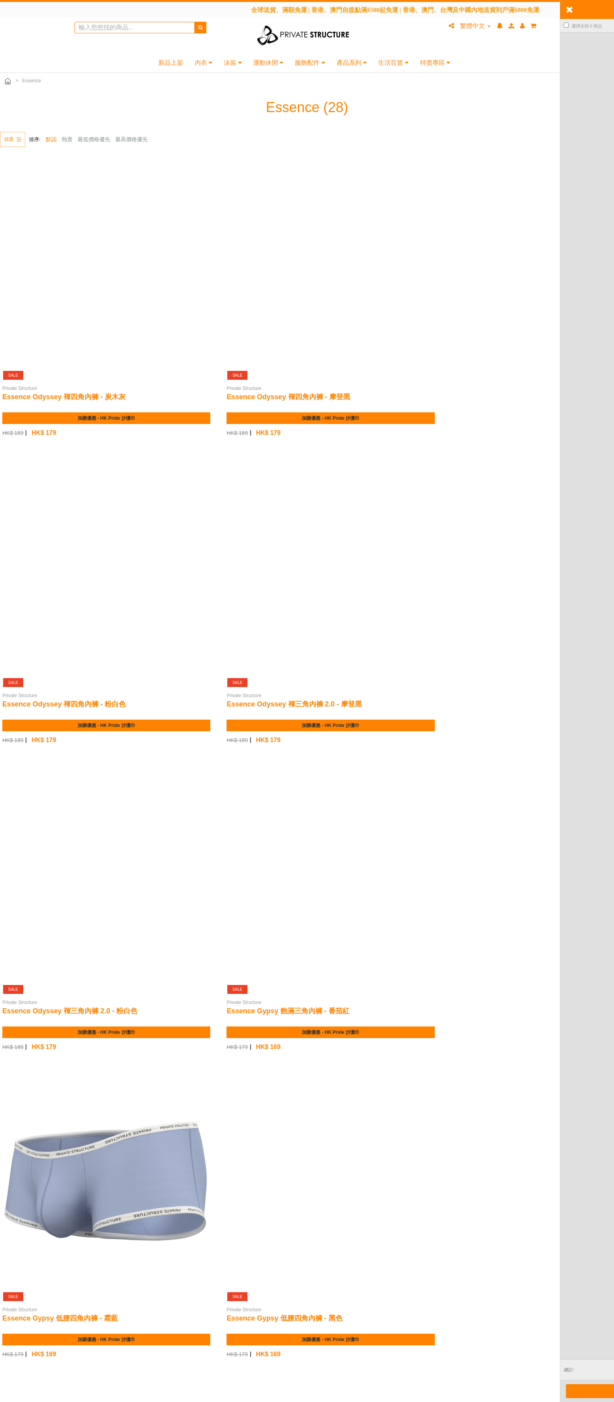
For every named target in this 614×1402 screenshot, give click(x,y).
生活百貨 (393, 62)
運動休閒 (268, 62)
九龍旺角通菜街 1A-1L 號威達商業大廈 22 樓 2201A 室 (334, 1352)
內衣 (203, 62)
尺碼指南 (24, 1241)
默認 (51, 139)
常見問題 (24, 1186)
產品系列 (352, 62)
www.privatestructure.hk (261, 1361)
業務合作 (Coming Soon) (238, 1230)
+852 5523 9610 (241, 1352)
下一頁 (600, 1130)
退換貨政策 (27, 1230)
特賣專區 (435, 62)
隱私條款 (414, 1219)
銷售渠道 (219, 1197)
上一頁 (551, 1130)
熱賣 (67, 139)
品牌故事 (219, 1186)
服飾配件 (310, 62)
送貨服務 (24, 1208)
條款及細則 (416, 1208)
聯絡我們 (24, 1197)
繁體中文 (475, 26)
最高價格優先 (131, 139)
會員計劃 (414, 1186)
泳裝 (232, 62)
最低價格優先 (94, 139)
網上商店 (414, 1197)
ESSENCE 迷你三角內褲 (353, 837)
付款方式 (24, 1219)
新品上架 (170, 62)
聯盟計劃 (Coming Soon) (238, 1219)
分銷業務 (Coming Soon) (238, 1208)
